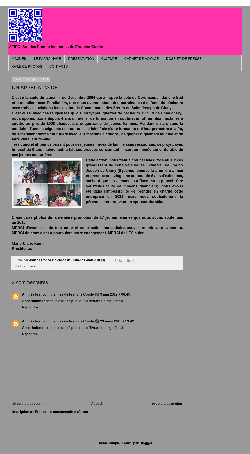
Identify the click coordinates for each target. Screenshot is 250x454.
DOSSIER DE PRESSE (184, 59)
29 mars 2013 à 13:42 (117, 321)
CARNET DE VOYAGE (141, 59)
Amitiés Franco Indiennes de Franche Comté (58, 294)
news (31, 266)
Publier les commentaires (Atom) (61, 412)
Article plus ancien (167, 404)
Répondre (30, 307)
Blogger (145, 443)
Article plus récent (28, 404)
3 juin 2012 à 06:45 (115, 294)
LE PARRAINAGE (47, 59)
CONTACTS (58, 66)
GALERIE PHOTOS (27, 66)
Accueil (97, 404)
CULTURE (109, 59)
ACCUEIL (19, 59)
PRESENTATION (81, 59)
